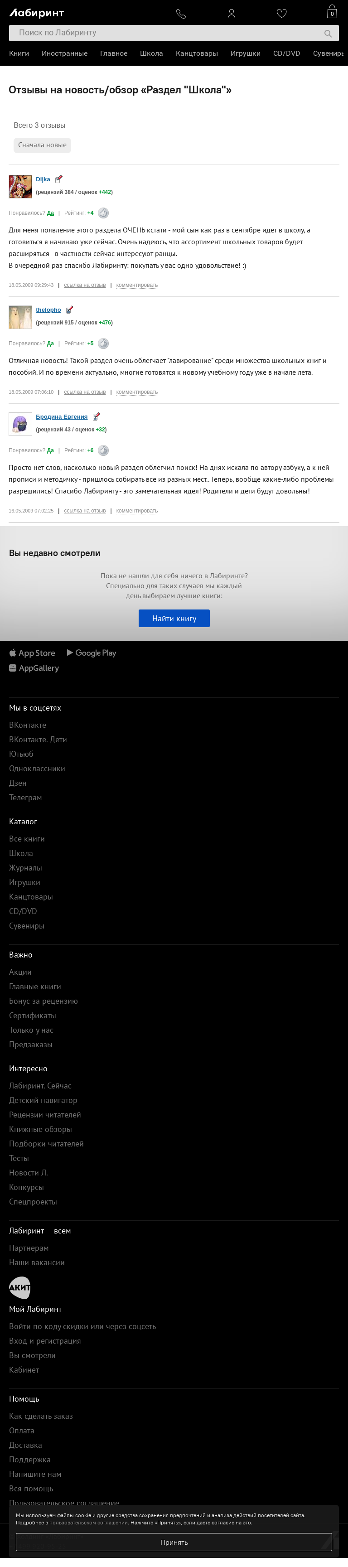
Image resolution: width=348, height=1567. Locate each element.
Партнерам (29, 1248)
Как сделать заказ (41, 1416)
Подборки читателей (46, 1143)
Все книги (27, 838)
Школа (151, 53)
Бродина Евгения (61, 416)
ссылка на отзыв (85, 285)
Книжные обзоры (40, 1129)
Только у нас (31, 1030)
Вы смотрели (32, 1355)
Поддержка (30, 1459)
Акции (20, 972)
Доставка (25, 1445)
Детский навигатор (43, 1100)
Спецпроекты (33, 1201)
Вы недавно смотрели (55, 552)
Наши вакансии (37, 1262)
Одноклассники (37, 768)
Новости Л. (28, 1172)
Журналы (25, 867)
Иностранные (64, 53)
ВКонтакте (27, 725)
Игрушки (246, 53)
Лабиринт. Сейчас (40, 1085)
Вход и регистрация (45, 1340)
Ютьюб (21, 754)
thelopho (48, 309)
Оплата (21, 1430)
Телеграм (25, 797)
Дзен (18, 783)
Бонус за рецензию (43, 1001)
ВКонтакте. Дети (38, 739)
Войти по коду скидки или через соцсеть (82, 1326)
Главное (113, 53)
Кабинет (24, 1369)
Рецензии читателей (45, 1114)
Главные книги (35, 986)
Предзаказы (31, 1044)
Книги (19, 53)
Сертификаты (32, 1015)
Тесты (19, 1158)
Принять (174, 1542)
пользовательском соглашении (88, 1522)
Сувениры (330, 53)
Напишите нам (35, 1474)
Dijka (43, 179)
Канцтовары (197, 53)
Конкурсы (26, 1187)
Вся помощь (31, 1488)
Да (50, 213)
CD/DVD (286, 53)
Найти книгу (174, 618)
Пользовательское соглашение (64, 1503)
